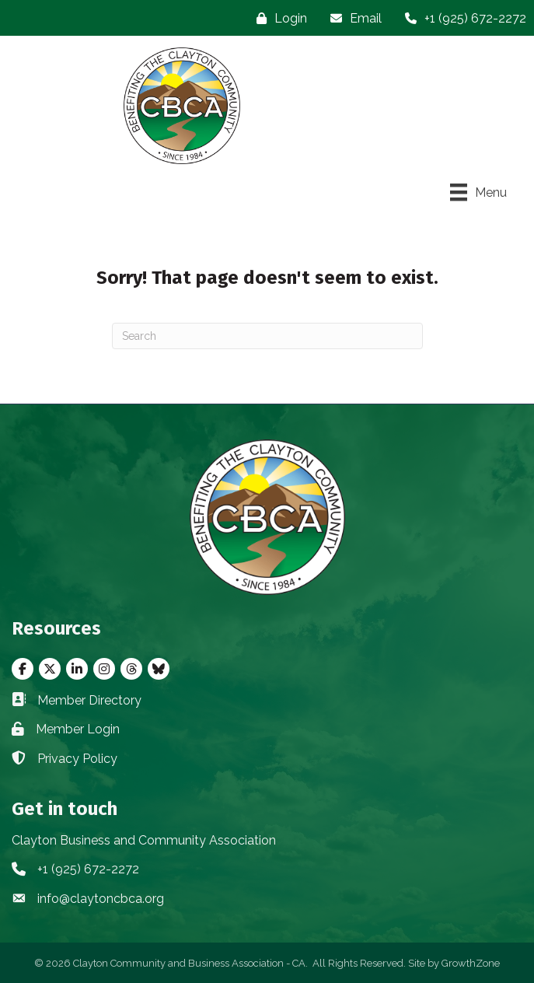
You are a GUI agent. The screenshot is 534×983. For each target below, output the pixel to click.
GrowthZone (471, 963)
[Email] (352, 18)
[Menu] (478, 192)
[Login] (278, 18)
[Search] (267, 336)
